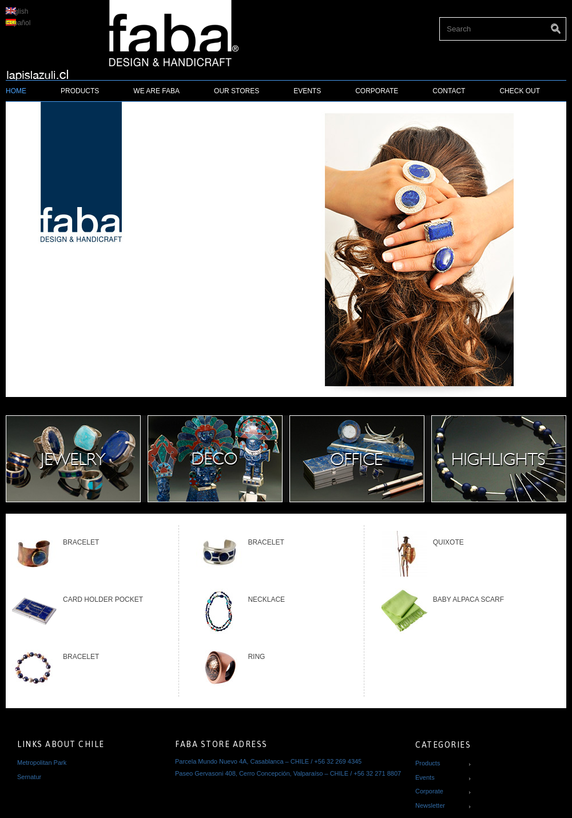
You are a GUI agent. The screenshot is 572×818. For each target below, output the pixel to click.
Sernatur (29, 776)
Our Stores (236, 91)
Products (80, 91)
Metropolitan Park (41, 762)
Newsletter (430, 805)
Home (16, 91)
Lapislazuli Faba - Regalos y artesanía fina (42, 70)
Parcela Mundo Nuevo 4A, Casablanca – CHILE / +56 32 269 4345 (268, 761)
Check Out (519, 91)
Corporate (376, 91)
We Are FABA (156, 91)
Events (307, 91)
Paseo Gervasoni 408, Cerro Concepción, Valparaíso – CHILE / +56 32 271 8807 (288, 773)
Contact (448, 91)
